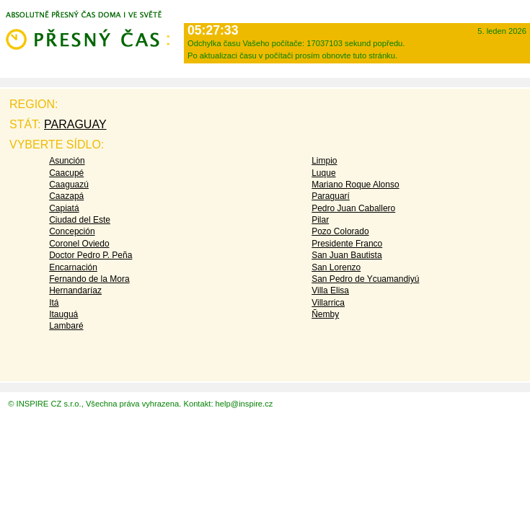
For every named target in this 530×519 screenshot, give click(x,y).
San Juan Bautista (346, 255)
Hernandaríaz (75, 290)
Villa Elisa (330, 290)
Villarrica (328, 303)
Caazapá (66, 196)
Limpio (324, 161)
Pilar (320, 220)
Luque (323, 173)
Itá (53, 303)
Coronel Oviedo (79, 244)
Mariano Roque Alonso (355, 184)
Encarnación (73, 267)
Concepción (71, 231)
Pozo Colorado (340, 231)
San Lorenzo (336, 267)
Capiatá (64, 208)
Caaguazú (69, 184)
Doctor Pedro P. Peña (90, 255)
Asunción (66, 161)
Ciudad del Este (79, 220)
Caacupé (66, 173)
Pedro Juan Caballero (353, 208)
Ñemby (325, 314)
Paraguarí (331, 196)
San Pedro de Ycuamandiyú (365, 279)
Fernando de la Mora (89, 279)
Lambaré (66, 326)
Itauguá (63, 314)
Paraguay (75, 124)
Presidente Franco (347, 244)
